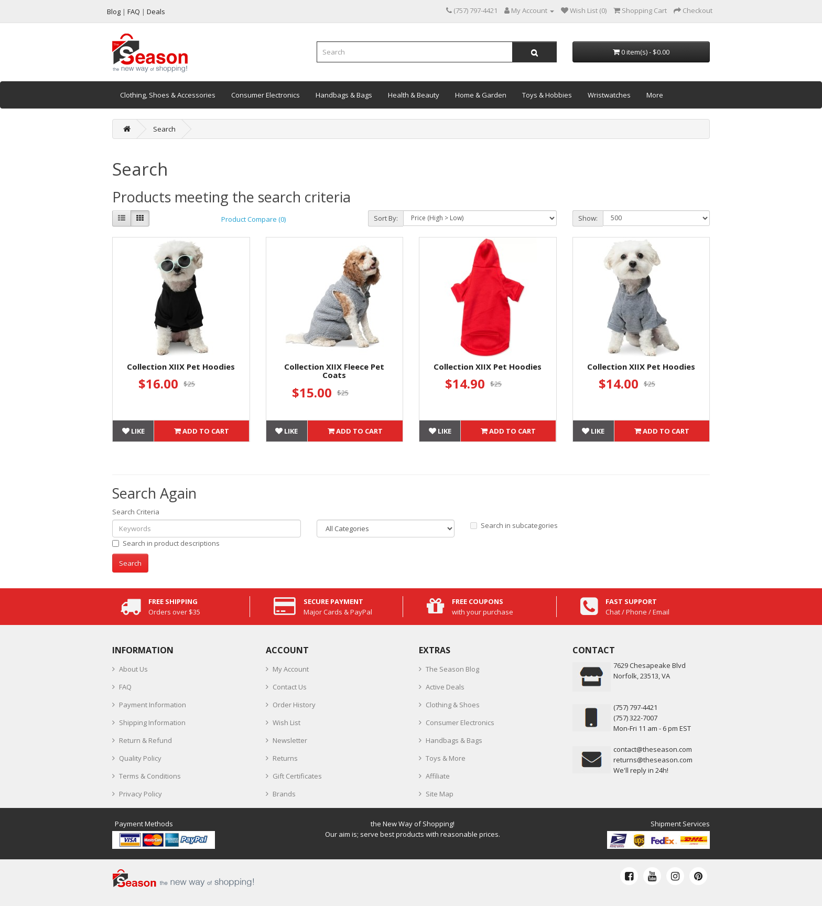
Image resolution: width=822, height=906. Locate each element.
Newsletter (290, 740)
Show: (588, 218)
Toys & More (446, 758)
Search (164, 129)
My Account (291, 669)
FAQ (125, 687)
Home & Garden (480, 95)
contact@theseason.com (652, 749)
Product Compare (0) (253, 219)
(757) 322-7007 (635, 717)
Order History (294, 704)
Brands (284, 794)
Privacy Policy (140, 794)
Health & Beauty (413, 95)
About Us (133, 669)
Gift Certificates (297, 776)
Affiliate (438, 776)
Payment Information (152, 704)
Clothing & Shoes (453, 704)
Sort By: (386, 218)
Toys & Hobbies (547, 95)
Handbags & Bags (344, 95)
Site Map (439, 794)
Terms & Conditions (150, 776)
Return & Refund (145, 740)
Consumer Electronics (265, 95)
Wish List (286, 722)
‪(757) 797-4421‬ (635, 707)
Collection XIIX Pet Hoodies (181, 366)
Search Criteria (135, 511)
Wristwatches (609, 95)
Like (133, 431)
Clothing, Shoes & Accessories (167, 95)
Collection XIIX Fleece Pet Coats (334, 371)
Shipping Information (152, 722)
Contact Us (290, 687)
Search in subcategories (514, 525)
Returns (285, 758)
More (654, 95)
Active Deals (445, 687)
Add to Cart (201, 431)
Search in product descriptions (166, 543)
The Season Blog (452, 669)
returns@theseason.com (653, 759)
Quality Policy (140, 758)
